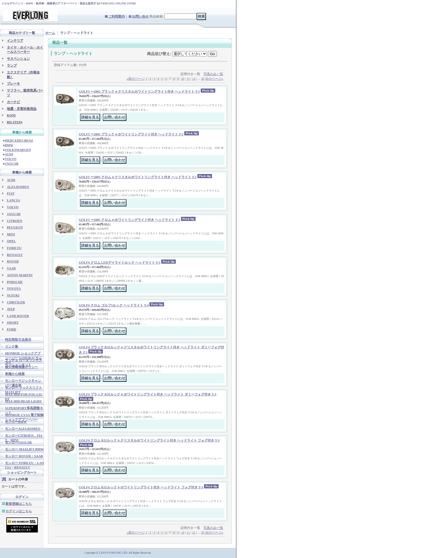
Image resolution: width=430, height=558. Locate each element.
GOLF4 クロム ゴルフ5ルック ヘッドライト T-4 (114, 305)
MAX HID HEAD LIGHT (23, 401)
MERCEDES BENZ (19, 141)
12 (194, 79)
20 (202, 79)
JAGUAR (11, 164)
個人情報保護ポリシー (21, 367)
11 (188, 79)
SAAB (11, 268)
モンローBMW (16, 422)
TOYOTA (14, 289)
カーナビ (13, 102)
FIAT (11, 193)
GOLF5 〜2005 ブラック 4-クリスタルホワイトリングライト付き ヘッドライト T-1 (139, 91)
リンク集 (11, 346)
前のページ (136, 79)
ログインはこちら (18, 511)
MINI (11, 234)
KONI (11, 115)
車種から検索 (15, 374)
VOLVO (10, 159)
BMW (9, 145)
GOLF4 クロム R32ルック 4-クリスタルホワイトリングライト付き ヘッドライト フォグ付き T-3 (149, 440)
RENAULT (15, 255)
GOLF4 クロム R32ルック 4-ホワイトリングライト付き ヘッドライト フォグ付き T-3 (141, 487)
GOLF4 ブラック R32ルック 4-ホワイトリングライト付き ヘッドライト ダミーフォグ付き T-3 (147, 394)
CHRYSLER (16, 302)
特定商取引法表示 (18, 339)
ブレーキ (13, 84)
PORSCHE (15, 282)
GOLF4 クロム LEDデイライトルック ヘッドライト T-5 (119, 262)
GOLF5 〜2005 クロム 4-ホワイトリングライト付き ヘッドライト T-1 (129, 220)
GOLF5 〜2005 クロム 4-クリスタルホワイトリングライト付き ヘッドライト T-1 (138, 177)
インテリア (15, 40)
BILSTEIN (14, 122)
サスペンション (18, 59)
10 (182, 79)
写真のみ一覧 (213, 74)
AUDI (9, 154)
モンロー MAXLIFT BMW (24, 449)
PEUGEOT (15, 227)
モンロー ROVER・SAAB (24, 456)
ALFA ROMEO (18, 187)
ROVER (13, 261)
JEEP (11, 309)
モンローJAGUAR (18, 442)
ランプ (12, 65)
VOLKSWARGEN (18, 150)
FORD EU (14, 248)
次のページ (214, 79)
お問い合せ (140, 16)
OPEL (11, 241)
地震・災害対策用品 (21, 109)
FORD (11, 329)
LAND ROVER (18, 316)
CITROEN (14, 221)
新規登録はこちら (18, 504)
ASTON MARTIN (20, 275)
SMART (13, 322)
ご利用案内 (116, 16)
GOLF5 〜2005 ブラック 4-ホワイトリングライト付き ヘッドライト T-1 (131, 134)
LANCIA (13, 200)
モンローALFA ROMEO (22, 429)
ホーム (50, 33)
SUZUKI (13, 295)
